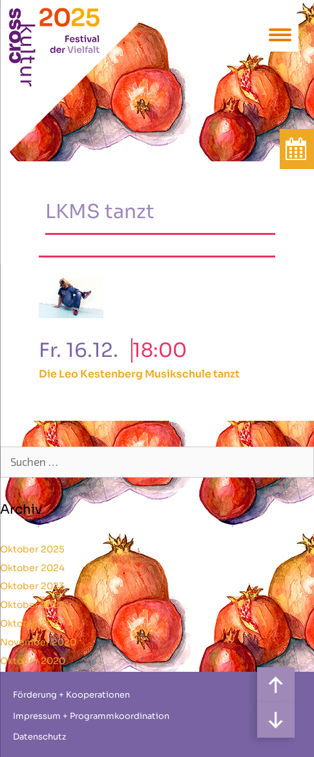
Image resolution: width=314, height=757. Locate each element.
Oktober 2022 (32, 605)
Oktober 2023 (32, 586)
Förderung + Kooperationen (71, 694)
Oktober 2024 (32, 568)
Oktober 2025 (32, 549)
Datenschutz (39, 736)
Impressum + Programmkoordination (91, 716)
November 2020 (38, 642)
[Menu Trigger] (280, 34)
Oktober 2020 (32, 661)
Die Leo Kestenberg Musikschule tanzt (139, 374)
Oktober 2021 (31, 623)
